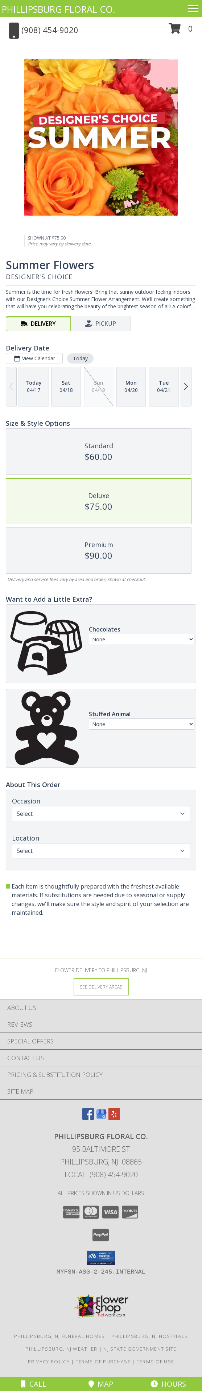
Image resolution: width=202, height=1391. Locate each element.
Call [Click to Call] (33, 1384)
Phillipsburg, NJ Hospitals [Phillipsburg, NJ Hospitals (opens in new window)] (149, 1336)
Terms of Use (155, 1361)
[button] (181, 31)
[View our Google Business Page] (101, 1117)
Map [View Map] (100, 1384)
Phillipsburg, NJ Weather (61, 1349)
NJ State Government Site (139, 1349)
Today (80, 358)
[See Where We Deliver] (101, 986)
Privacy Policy (49, 1361)
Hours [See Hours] (168, 1384)
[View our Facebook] (88, 1117)
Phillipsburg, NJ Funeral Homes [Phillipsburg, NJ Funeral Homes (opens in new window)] (59, 1336)
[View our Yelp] (114, 1117)
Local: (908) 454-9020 (101, 1174)
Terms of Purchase (103, 1361)
